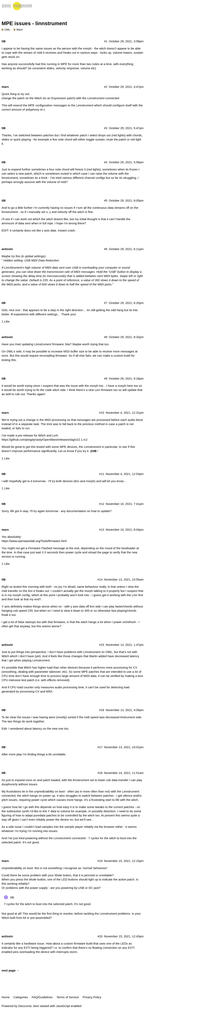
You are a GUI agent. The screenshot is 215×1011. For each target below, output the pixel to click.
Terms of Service (67, 997)
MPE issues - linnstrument (34, 23)
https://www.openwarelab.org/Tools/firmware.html (34, 541)
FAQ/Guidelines (42, 997)
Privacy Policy (92, 997)
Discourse (25, 1006)
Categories (20, 997)
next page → (10, 970)
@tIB (93, 451)
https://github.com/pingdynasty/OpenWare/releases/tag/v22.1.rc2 (45, 439)
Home (6, 997)
